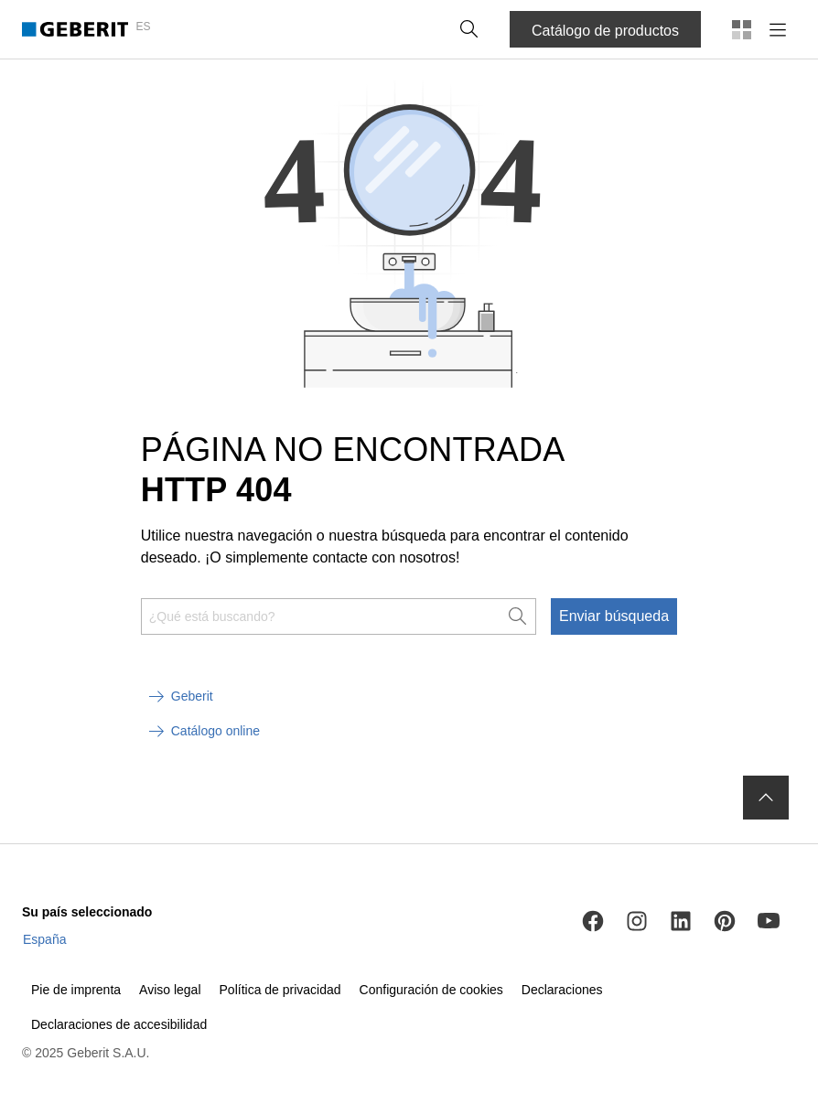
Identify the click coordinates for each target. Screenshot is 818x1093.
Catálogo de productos (605, 30)
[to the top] (766, 798)
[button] (469, 29)
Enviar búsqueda (614, 616)
